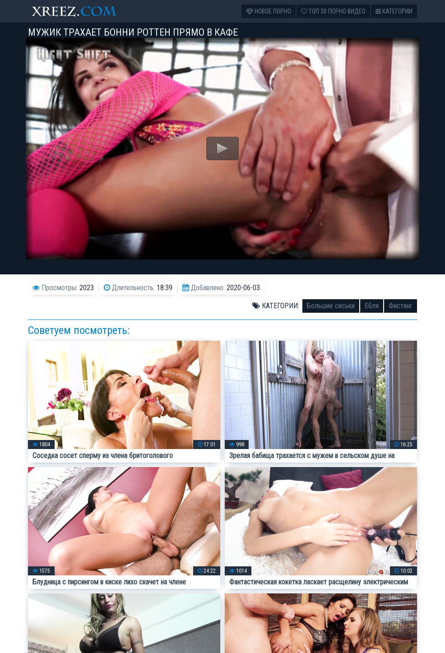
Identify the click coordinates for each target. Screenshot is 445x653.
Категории (394, 11)
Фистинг (401, 305)
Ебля (372, 305)
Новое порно (268, 11)
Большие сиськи (331, 305)
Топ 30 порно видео (333, 11)
